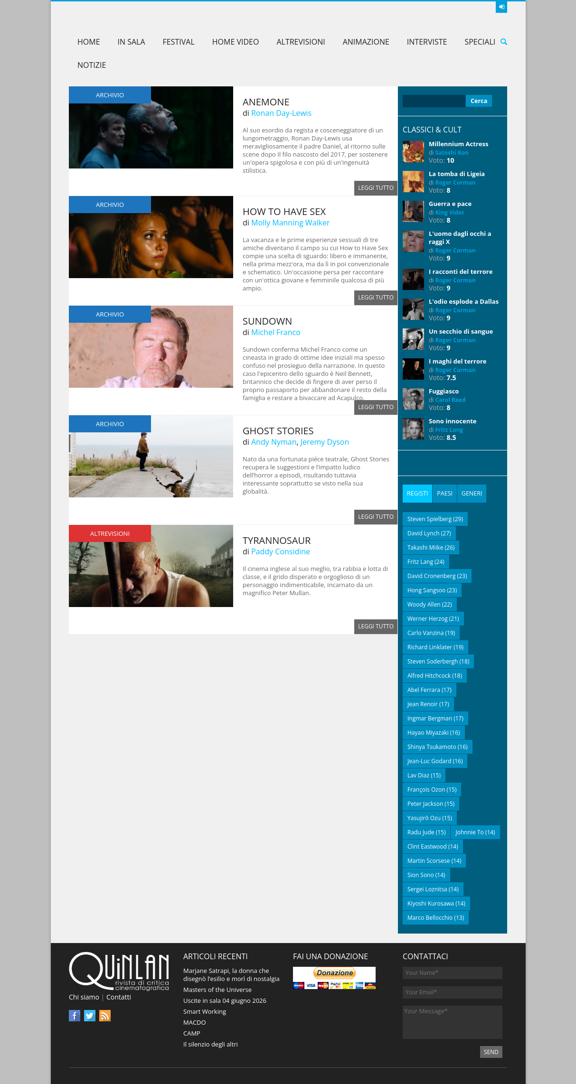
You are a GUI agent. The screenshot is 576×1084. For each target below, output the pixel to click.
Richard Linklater (429, 646)
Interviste (427, 42)
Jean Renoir (422, 703)
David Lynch (423, 532)
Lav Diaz (418, 774)
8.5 (451, 437)
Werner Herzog (427, 618)
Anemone (266, 101)
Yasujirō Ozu (424, 817)
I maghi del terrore (458, 361)
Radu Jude (420, 831)
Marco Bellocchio (430, 917)
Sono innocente (453, 421)
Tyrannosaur (277, 540)
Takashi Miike (425, 546)
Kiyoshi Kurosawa (430, 902)
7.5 (451, 377)
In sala (131, 42)
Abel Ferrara (423, 689)
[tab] (417, 493)
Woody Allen (424, 603)
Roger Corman (455, 182)
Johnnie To (469, 831)
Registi (417, 493)
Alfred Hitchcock (429, 675)
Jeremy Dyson (325, 442)
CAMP (191, 1032)
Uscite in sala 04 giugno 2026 (224, 999)
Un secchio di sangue (461, 331)
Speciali (479, 42)
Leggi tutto (376, 188)
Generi (471, 493)
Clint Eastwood (427, 845)
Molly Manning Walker (290, 222)
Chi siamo (84, 996)
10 (450, 160)
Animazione (366, 42)
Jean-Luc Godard (429, 760)
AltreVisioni (300, 42)
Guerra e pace (450, 203)
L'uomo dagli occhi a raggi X (460, 237)
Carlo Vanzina (425, 632)
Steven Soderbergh (432, 660)
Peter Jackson (425, 803)
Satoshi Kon (452, 153)
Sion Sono (420, 874)
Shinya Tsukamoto (431, 746)
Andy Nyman (273, 442)
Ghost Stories (278, 430)
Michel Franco (276, 332)
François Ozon (426, 789)
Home (88, 42)
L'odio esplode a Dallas (464, 301)
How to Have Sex (284, 211)
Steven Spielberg (429, 518)
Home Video (235, 42)
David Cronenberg (431, 575)
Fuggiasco (444, 391)
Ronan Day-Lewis (281, 113)
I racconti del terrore (460, 271)
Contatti (118, 996)
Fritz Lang (449, 430)
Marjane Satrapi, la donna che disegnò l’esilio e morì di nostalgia (231, 973)
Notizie (91, 65)
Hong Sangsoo (426, 589)
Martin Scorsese (428, 860)
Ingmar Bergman (429, 717)
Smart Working (204, 1010)
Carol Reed (450, 400)
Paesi (444, 493)
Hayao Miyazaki (428, 732)
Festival (179, 42)
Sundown (267, 321)
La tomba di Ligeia (457, 173)
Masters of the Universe (217, 988)
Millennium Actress (458, 144)
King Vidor (449, 212)
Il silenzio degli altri (210, 1043)
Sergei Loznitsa (427, 888)
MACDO (194, 1021)
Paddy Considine (280, 551)
